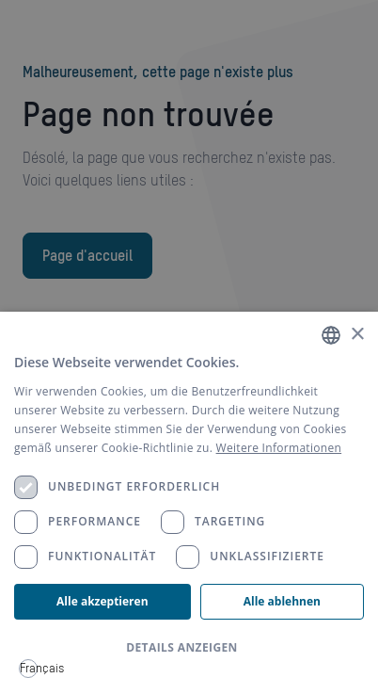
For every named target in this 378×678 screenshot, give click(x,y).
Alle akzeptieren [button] (102, 601)
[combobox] (28, 668)
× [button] (357, 335)
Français (29, 668)
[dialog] (189, 495)
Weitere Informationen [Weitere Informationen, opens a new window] (279, 448)
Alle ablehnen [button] (282, 601)
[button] (189, 647)
